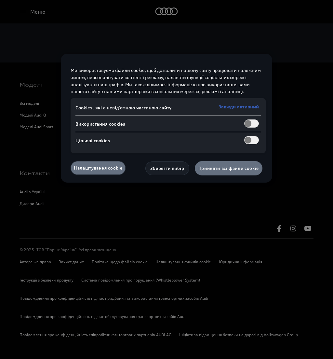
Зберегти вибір (167, 168)
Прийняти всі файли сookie (228, 168)
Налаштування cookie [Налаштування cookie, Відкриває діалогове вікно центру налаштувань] (98, 168)
